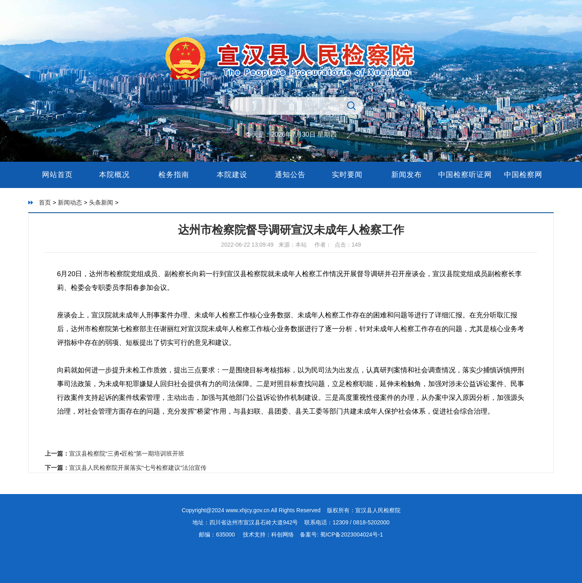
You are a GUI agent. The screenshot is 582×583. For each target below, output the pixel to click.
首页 (45, 202)
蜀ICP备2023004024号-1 (350, 534)
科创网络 (282, 534)
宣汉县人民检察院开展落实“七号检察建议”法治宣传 (138, 467)
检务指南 (173, 175)
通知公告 (290, 175)
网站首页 (57, 175)
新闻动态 (70, 202)
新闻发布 (406, 175)
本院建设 (232, 175)
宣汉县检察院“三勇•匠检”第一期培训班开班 (126, 453)
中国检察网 (523, 175)
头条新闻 (101, 202)
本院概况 (115, 175)
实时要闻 (348, 175)
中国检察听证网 (465, 175)
